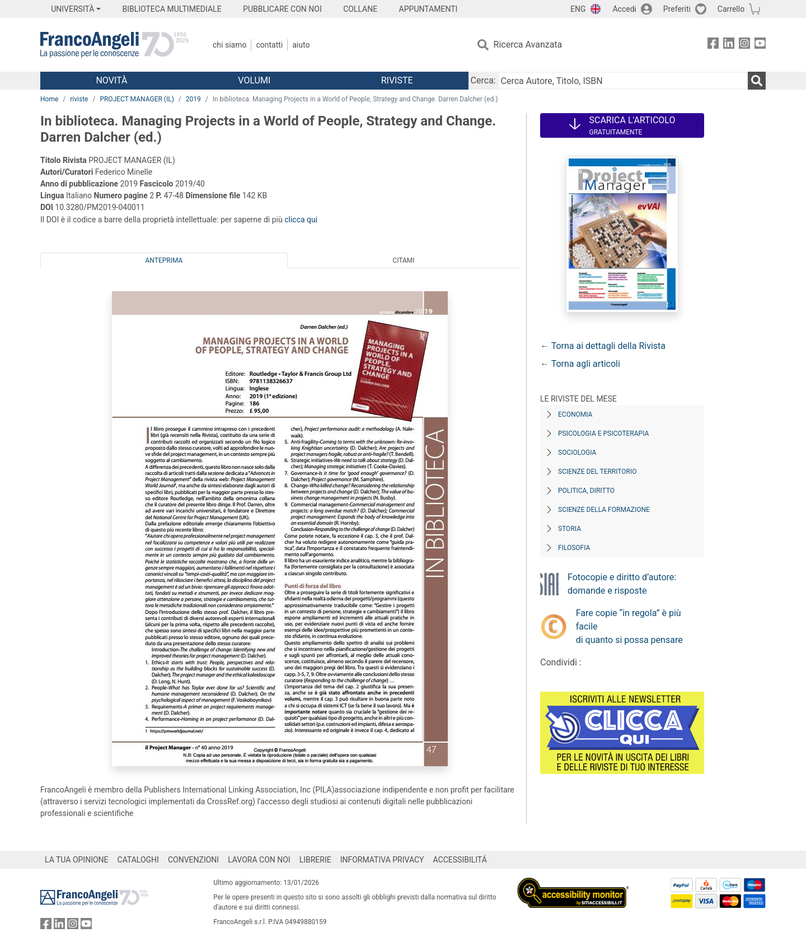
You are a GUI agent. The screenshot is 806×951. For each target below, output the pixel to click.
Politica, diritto (586, 491)
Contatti (269, 44)
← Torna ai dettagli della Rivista (603, 346)
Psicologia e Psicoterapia (603, 433)
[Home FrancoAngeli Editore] (114, 45)
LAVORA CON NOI (259, 859)
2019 (193, 99)
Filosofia (574, 548)
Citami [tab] (403, 260)
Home (49, 99)
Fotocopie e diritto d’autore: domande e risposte (622, 584)
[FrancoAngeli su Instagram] (744, 45)
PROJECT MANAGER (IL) (137, 99)
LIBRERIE (315, 859)
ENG (577, 8)
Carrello (731, 8)
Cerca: (483, 80)
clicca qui (300, 219)
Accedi (624, 8)
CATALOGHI (138, 859)
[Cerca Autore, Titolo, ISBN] (623, 81)
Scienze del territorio (597, 472)
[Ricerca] (757, 81)
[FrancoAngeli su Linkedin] (728, 45)
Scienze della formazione (604, 510)
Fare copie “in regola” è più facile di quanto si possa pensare (629, 626)
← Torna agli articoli (580, 363)
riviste (79, 99)
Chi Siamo (229, 44)
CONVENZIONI (193, 859)
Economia (575, 414)
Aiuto (301, 44)
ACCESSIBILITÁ (460, 859)
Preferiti (677, 8)
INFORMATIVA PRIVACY (382, 859)
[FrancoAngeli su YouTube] (760, 45)
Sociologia (577, 452)
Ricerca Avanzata (528, 44)
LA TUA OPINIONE (77, 859)
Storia (569, 529)
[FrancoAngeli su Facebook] (713, 45)
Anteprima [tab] (164, 260)
